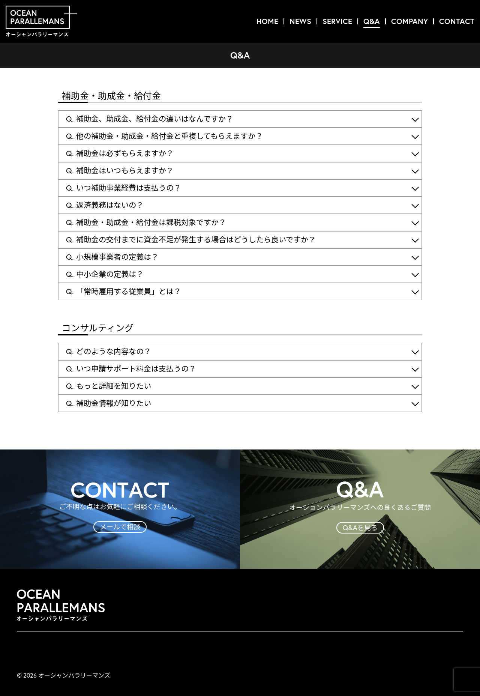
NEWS (300, 21)
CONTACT (456, 21)
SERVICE (337, 21)
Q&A (371, 21)
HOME (267, 21)
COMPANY (409, 21)
